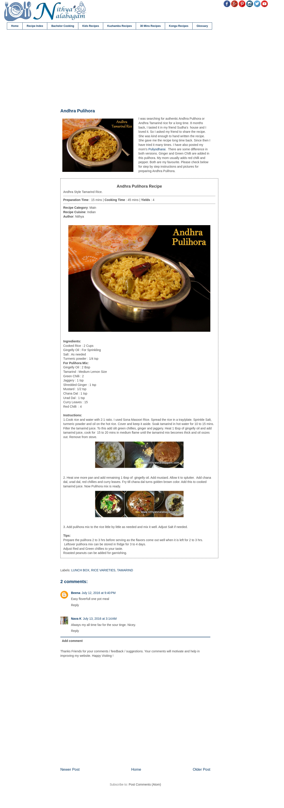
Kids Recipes (90, 26)
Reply (75, 605)
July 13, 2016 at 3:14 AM (99, 618)
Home (14, 26)
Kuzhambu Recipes (119, 26)
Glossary (202, 26)
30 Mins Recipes (150, 26)
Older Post (201, 769)
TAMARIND (125, 570)
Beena (75, 593)
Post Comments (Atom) (145, 784)
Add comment (72, 641)
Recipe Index (35, 26)
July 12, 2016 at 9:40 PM (99, 593)
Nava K (76, 618)
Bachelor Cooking (62, 26)
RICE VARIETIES (103, 570)
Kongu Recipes (178, 26)
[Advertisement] (135, 69)
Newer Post (70, 769)
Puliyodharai (157, 149)
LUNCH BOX (80, 570)
